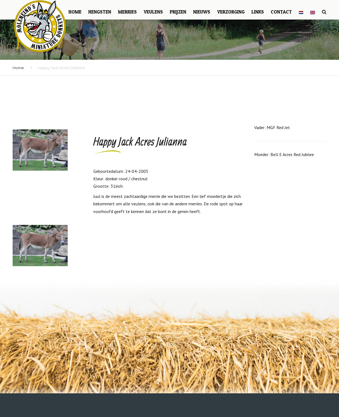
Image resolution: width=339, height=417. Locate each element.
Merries (127, 12)
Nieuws (201, 12)
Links (257, 12)
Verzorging (231, 12)
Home (75, 12)
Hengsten (99, 12)
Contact (281, 12)
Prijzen (178, 12)
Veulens (153, 12)
